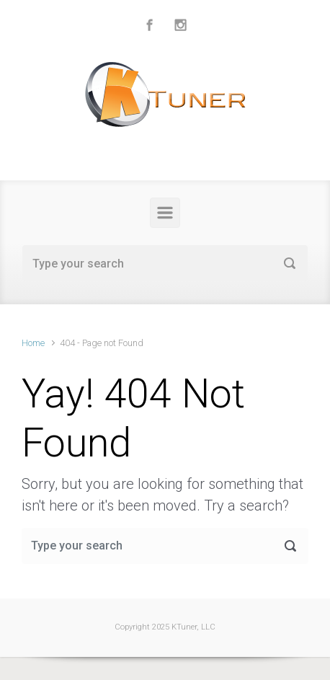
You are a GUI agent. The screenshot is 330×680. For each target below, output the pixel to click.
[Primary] (165, 213)
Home (33, 342)
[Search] (165, 263)
